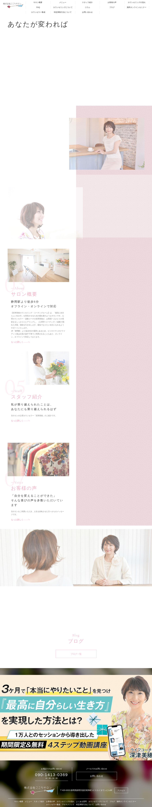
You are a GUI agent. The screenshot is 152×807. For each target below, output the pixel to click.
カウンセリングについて (63, 7)
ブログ (112, 7)
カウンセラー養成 (38, 12)
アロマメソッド (68, 804)
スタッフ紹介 (87, 2)
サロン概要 (37, 2)
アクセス (121, 790)
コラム (87, 7)
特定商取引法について (63, 12)
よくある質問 (81, 801)
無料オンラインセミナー (136, 7)
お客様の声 (112, 2)
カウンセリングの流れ (136, 2)
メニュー (62, 2)
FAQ (38, 7)
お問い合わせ (87, 12)
